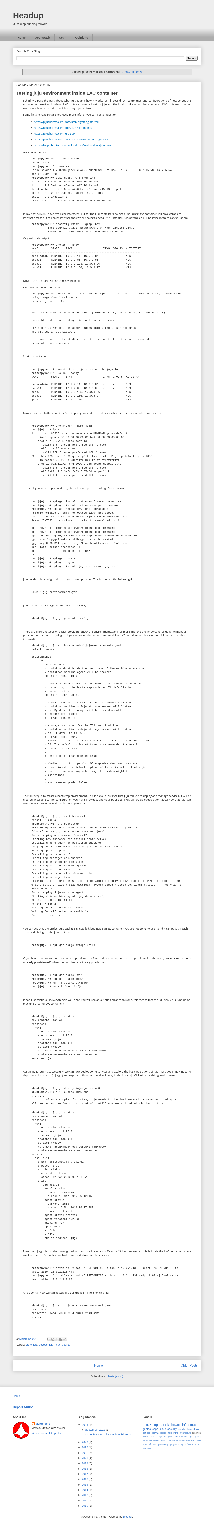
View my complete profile (47, 1433)
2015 (85, 1484)
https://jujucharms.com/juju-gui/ (54, 133)
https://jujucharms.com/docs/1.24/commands (63, 128)
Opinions (81, 37)
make (198, 1440)
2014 (85, 1489)
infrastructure (191, 1425)
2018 (85, 1468)
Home (22, 37)
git (191, 1437)
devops (43, 1344)
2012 (85, 1495)
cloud (162, 1429)
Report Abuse (23, 1407)
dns (152, 1437)
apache (182, 1429)
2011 (85, 1500)
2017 (85, 1473)
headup (163, 1440)
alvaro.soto (43, 1423)
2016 (85, 1479)
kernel (175, 1440)
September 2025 (95, 1429)
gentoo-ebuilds (181, 1437)
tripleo (163, 1432)
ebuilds (146, 1432)
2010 (85, 1505)
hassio (156, 1440)
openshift (147, 1444)
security (172, 1429)
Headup (28, 15)
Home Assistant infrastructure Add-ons (107, 1434)
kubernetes (184, 1440)
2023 (85, 1442)
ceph (155, 1429)
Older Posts (189, 1365)
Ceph (62, 37)
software (189, 1444)
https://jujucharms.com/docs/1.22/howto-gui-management (71, 139)
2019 (85, 1463)
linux (57, 1344)
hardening (173, 1432)
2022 (85, 1447)
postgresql (163, 1444)
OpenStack (42, 37)
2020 (85, 1458)
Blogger (127, 1516)
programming (176, 1444)
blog (189, 1429)
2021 (85, 1452)
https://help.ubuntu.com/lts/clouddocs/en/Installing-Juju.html (73, 145)
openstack (161, 1425)
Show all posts (132, 72)
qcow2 (155, 1432)
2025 (85, 1424)
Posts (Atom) (115, 1376)
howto (175, 1425)
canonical (31, 1344)
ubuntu (66, 1344)
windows (147, 1448)
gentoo (147, 1429)
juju (51, 1344)
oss (155, 1444)
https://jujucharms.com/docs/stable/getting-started (66, 122)
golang (198, 1437)
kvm (193, 1440)
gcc (170, 1437)
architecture (185, 1433)
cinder (145, 1437)
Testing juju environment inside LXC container (67, 93)
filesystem (161, 1437)
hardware (147, 1440)
